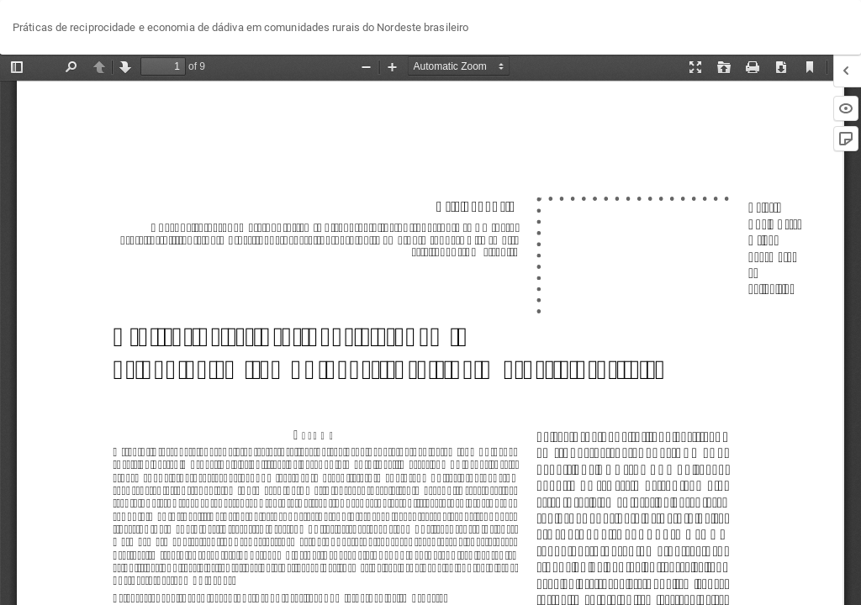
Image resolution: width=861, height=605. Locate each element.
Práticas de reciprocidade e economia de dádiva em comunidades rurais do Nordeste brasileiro (240, 27)
